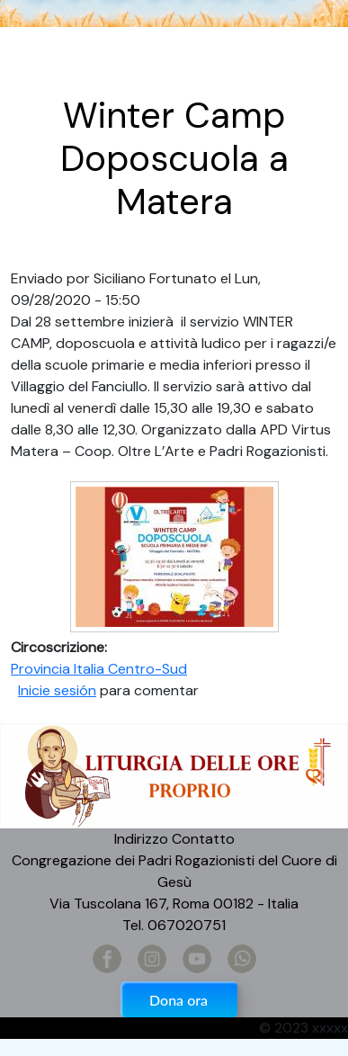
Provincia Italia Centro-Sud (99, 668)
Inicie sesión (57, 690)
